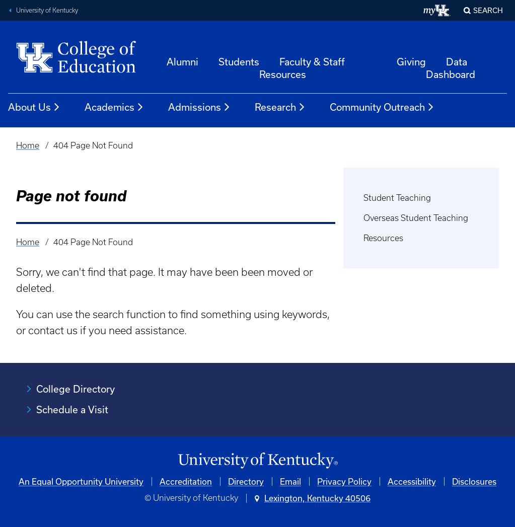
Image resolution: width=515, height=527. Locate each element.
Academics (114, 107)
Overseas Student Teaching (415, 217)
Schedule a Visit (72, 409)
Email (290, 481)
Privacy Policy (344, 481)
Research (280, 107)
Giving (411, 61)
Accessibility (412, 481)
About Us (34, 107)
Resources (383, 238)
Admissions (199, 107)
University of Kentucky (47, 10)
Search (488, 10)
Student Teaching (397, 197)
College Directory (75, 389)
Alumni (182, 61)
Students (238, 61)
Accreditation (186, 481)
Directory (246, 481)
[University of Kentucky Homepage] (257, 461)
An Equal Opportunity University (81, 481)
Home (27, 145)
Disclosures (474, 481)
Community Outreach (382, 107)
